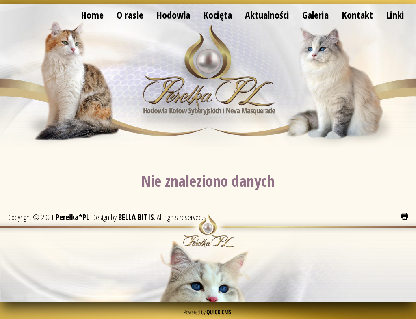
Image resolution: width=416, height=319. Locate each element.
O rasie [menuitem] (130, 15)
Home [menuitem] (92, 15)
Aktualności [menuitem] (267, 15)
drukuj (404, 216)
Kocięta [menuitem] (217, 15)
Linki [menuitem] (395, 15)
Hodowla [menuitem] (173, 15)
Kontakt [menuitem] (357, 15)
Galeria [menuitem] (315, 15)
